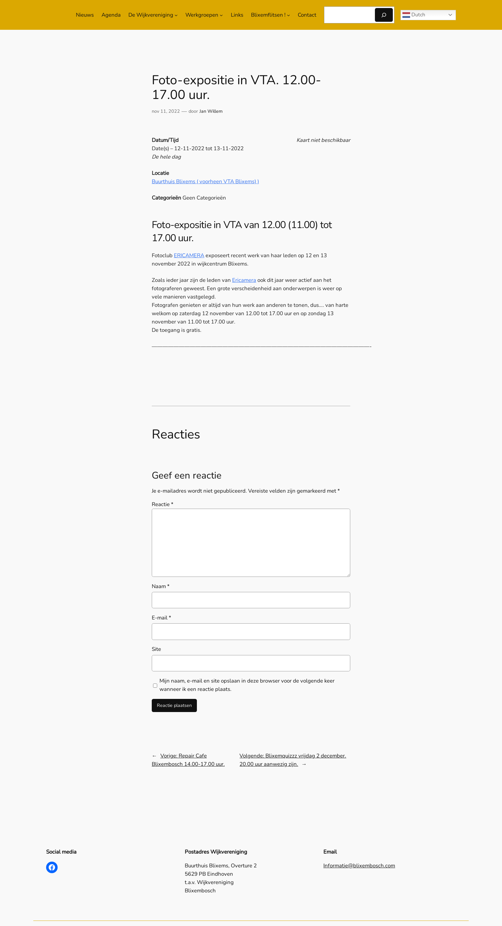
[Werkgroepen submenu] (221, 15)
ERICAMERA (189, 255)
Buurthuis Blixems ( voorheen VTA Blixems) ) (205, 181)
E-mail (161, 617)
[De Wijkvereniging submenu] (176, 15)
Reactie (163, 504)
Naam (161, 586)
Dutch (413, 15)
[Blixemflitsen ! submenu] (288, 15)
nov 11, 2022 (166, 111)
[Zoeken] (384, 15)
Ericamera (244, 280)
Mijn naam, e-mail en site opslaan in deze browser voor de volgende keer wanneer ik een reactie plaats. (247, 685)
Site (156, 649)
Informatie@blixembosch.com (359, 865)
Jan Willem (211, 111)
